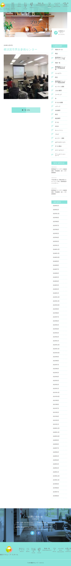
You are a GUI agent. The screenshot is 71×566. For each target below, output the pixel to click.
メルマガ (60, 5)
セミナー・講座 (59, 138)
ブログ (52, 5)
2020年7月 (56, 448)
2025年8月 (56, 222)
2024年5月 (56, 277)
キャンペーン (59, 130)
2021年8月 (56, 405)
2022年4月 (56, 377)
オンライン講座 (59, 87)
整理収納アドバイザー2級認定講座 (60, 82)
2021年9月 (56, 401)
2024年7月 (56, 269)
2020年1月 (56, 472)
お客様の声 (35, 5)
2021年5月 (56, 412)
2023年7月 (56, 317)
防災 (56, 77)
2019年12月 (56, 476)
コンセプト (58, 73)
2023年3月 (56, 333)
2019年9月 (56, 484)
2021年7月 (56, 408)
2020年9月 (56, 440)
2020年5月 (56, 456)
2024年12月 (56, 249)
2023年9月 (56, 309)
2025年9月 (56, 218)
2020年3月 (56, 464)
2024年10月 (56, 257)
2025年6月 (56, 230)
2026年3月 (56, 206)
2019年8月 (56, 488)
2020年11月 (56, 432)
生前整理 (57, 110)
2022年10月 (56, 353)
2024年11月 (56, 253)
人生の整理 (58, 91)
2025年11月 (56, 214)
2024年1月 (56, 293)
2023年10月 (56, 305)
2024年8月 (56, 265)
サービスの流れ (28, 6)
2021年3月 (56, 420)
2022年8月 (56, 361)
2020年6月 (56, 452)
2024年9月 (56, 261)
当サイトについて (16, 6)
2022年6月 (56, 369)
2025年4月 (56, 238)
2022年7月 (56, 365)
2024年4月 (56, 281)
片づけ (57, 122)
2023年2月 (56, 337)
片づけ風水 (58, 146)
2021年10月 (56, 397)
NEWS (57, 126)
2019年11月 (56, 480)
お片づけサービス (60, 142)
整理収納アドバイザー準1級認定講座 (60, 68)
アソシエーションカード (60, 155)
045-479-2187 (46, 527)
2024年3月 (56, 285)
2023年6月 (56, 321)
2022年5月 (56, 373)
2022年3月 (56, 381)
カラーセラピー (59, 150)
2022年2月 (56, 385)
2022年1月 (56, 389)
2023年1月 (56, 341)
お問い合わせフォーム (24, 527)
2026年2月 (56, 210)
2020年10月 (56, 436)
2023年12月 (56, 297)
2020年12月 (56, 428)
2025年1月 (56, 245)
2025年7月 (56, 226)
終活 (56, 114)
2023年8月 (56, 313)
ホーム (8, 34)
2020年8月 (56, 444)
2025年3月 (56, 242)
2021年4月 (56, 416)
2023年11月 (56, 301)
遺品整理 (57, 118)
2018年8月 (56, 496)
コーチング (58, 95)
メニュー (22, 5)
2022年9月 (56, 357)
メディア (57, 107)
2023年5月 (56, 325)
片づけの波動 (59, 103)
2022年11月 (56, 349)
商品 (56, 54)
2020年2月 (56, 468)
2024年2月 (56, 289)
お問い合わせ (68, 550)
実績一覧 (43, 4)
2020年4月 (56, 460)
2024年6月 (56, 273)
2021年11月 (56, 393)
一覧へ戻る (26, 110)
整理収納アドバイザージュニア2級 (60, 58)
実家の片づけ (59, 50)
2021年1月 (56, 424)
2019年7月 (56, 492)
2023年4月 (56, 329)
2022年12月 (56, 345)
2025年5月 (56, 234)
